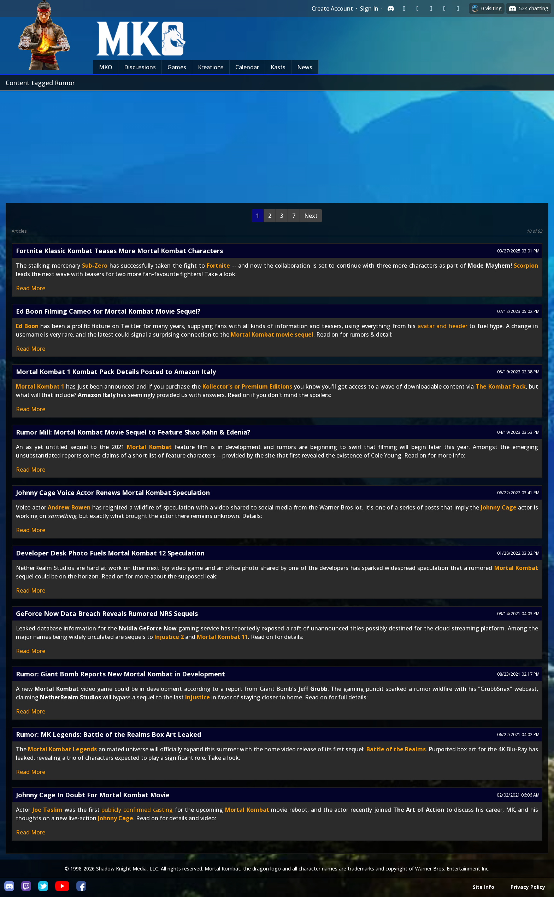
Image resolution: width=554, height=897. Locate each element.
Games (176, 67)
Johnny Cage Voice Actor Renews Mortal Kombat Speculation (113, 492)
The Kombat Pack (501, 386)
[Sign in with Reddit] (431, 8)
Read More (30, 288)
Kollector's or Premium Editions (247, 386)
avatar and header (442, 326)
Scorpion (526, 265)
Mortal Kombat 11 (222, 637)
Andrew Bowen (69, 507)
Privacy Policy (528, 887)
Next (311, 216)
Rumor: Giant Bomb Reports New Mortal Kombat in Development (120, 674)
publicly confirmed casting (136, 810)
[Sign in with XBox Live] (458, 8)
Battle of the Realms (396, 749)
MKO (105, 67)
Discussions (140, 67)
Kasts (278, 67)
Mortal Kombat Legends (62, 749)
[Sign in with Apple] (444, 8)
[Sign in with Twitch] (404, 8)
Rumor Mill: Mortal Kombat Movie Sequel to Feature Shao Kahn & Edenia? (133, 432)
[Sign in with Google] (417, 8)
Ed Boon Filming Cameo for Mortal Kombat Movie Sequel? (108, 311)
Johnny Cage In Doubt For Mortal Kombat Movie (93, 795)
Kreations (211, 67)
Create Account (332, 8)
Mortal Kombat (149, 447)
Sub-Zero (94, 265)
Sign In (369, 8)
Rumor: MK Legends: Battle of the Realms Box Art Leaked (108, 734)
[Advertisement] (277, 144)
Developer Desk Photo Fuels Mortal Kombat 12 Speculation (110, 553)
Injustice (197, 697)
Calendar (247, 67)
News (304, 67)
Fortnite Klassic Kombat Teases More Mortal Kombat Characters (119, 250)
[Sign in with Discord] (390, 8)
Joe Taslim (48, 810)
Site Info (483, 887)
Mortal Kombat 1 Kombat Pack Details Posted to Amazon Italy (116, 371)
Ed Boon (27, 326)
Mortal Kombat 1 (40, 386)
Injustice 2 (169, 637)
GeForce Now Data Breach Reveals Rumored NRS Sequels (107, 613)
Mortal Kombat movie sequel (272, 334)
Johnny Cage (499, 507)
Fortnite (218, 265)
